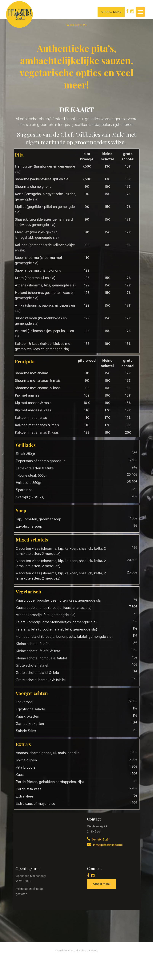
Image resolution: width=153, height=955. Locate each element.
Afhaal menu (102, 884)
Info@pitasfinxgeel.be (105, 845)
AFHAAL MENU (111, 12)
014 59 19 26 (98, 839)
